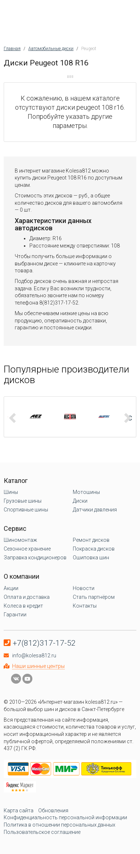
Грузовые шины (23, 501)
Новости (83, 588)
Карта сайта (18, 810)
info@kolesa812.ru (34, 655)
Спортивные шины (26, 510)
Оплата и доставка (27, 597)
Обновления (53, 810)
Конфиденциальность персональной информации (65, 817)
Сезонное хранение (27, 549)
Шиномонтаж (20, 540)
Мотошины (86, 492)
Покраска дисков (94, 549)
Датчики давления (95, 510)
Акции (11, 588)
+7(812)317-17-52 (44, 643)
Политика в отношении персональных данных (59, 825)
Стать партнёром (94, 597)
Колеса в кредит (23, 606)
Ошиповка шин (91, 557)
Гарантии (15, 614)
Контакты (85, 606)
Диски (80, 501)
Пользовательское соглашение (42, 832)
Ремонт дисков (91, 540)
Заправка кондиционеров (35, 557)
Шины (11, 492)
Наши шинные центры (38, 666)
